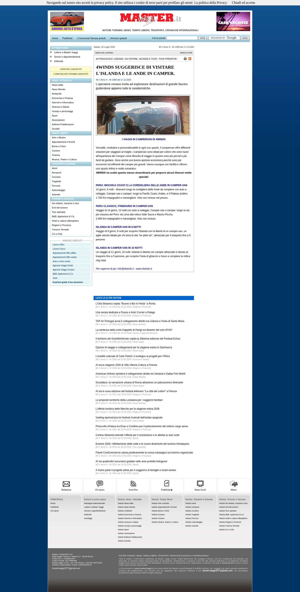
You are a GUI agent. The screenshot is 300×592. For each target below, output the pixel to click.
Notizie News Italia (125, 503)
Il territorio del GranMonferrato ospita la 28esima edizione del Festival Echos (138, 338)
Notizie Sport (123, 530)
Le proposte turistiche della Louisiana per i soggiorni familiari (129, 400)
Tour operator (58, 212)
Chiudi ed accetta (243, 2)
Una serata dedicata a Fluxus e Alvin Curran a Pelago (125, 312)
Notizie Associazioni (126, 533)
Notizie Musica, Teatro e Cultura (165, 522)
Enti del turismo (60, 207)
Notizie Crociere (192, 511)
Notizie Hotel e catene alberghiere (233, 518)
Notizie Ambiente (125, 511)
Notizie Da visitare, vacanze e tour (233, 503)
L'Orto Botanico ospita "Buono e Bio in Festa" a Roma (125, 303)
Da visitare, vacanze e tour (65, 203)
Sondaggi (88, 518)
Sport (54, 115)
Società (56, 128)
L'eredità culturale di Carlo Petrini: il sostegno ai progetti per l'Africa (133, 356)
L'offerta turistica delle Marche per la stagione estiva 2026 (127, 408)
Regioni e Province (61, 225)
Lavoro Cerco (59, 249)
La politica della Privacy (210, 2)
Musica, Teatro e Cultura (64, 159)
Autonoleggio (58, 190)
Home (52, 503)
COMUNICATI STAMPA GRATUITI (70, 74)
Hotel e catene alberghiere (65, 221)
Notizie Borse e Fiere (160, 511)
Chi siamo (99, 488)
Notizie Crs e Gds (226, 530)
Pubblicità (54, 507)
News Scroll (200, 488)
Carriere (56, 150)
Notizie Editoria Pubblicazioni (130, 537)
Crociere (56, 177)
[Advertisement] (143, 281)
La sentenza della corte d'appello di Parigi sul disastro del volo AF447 (134, 329)
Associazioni (58, 120)
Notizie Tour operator (227, 511)
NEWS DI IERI (186, 53)
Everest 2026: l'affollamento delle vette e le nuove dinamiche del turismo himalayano (142, 443)
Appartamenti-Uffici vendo (65, 257)
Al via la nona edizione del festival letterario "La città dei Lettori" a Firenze (136, 391)
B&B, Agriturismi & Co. (63, 216)
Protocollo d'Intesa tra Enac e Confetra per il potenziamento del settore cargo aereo (142, 426)
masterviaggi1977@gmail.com (66, 568)
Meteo (233, 488)
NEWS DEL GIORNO (104, 53)
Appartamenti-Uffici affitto (64, 253)
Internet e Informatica (63, 102)
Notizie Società (124, 541)
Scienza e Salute (60, 107)
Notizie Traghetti (192, 515)
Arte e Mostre (59, 137)
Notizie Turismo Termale (229, 526)
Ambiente (56, 93)
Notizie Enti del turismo (228, 507)
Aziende (56, 194)
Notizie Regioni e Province (230, 522)
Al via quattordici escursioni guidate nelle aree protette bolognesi (131, 461)
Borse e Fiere (59, 146)
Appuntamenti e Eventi (63, 142)
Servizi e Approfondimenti (67, 57)
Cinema (56, 155)
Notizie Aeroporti (192, 507)
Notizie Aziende (191, 526)
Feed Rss (133, 488)
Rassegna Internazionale (94, 503)
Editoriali (58, 61)
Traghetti (56, 181)
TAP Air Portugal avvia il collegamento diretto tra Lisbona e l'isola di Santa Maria (140, 321)
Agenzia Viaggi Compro (64, 270)
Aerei (54, 168)
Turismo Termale (60, 229)
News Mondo (58, 89)
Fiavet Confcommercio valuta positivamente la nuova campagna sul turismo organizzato (144, 452)
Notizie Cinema (158, 518)
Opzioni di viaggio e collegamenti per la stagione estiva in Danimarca (134, 347)
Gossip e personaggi (62, 111)
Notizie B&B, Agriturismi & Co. (231, 515)
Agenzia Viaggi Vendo (63, 265)
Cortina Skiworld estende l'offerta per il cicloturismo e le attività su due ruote (137, 435)
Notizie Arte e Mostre (160, 503)
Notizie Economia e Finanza (129, 515)
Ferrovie (56, 185)
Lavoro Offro (58, 245)
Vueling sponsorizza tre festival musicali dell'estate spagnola (129, 417)
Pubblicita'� (166, 488)
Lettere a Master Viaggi (66, 52)
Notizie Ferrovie (192, 518)
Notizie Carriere (158, 515)
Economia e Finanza (62, 98)
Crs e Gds (57, 234)
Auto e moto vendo (61, 261)
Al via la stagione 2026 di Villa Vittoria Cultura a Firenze (126, 365)
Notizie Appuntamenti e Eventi (164, 507)
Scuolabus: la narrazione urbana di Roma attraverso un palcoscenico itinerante (139, 382)
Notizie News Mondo (126, 507)
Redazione (66, 488)
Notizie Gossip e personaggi (129, 526)
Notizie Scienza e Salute (128, 522)
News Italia (57, 85)
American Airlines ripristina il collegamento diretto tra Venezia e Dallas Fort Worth (140, 373)
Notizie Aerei (190, 503)
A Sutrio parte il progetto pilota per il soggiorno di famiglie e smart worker (136, 470)
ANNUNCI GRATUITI (71, 69)
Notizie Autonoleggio (193, 522)
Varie (55, 278)
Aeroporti (56, 172)
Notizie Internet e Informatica (130, 518)
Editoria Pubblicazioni (63, 124)
